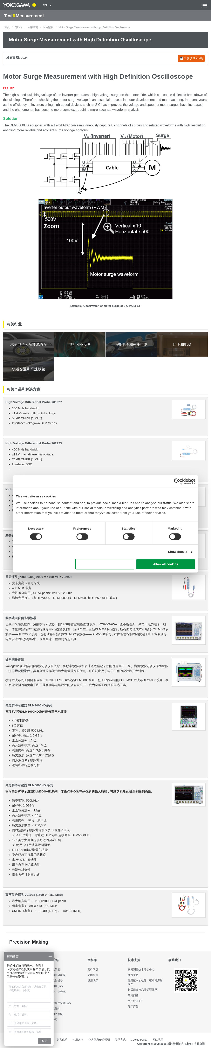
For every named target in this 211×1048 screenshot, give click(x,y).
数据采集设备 (55, 980)
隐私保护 (62, 1039)
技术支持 (134, 960)
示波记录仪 (22, 671)
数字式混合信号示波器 (20, 618)
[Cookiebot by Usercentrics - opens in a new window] (177, 481)
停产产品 (133, 1006)
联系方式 (120, 1039)
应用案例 (48, 27)
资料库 (18, 27)
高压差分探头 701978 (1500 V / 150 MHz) (34, 894)
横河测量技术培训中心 (141, 969)
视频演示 (92, 980)
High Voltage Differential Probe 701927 (33, 402)
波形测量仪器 (14, 660)
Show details (177, 551)
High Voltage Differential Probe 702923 (33, 443)
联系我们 (174, 960)
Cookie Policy (139, 1039)
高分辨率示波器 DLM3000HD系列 (28, 705)
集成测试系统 (55, 1014)
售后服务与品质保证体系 (142, 989)
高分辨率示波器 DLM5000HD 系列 (29, 785)
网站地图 (157, 1039)
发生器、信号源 (56, 991)
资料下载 (92, 969)
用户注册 (133, 1000)
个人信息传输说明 (99, 1039)
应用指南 (32, 27)
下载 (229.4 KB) (191, 58)
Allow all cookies (165, 564)
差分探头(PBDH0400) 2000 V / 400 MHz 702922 (38, 577)
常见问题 (133, 995)
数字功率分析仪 (56, 975)
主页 (7, 27)
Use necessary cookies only (104, 564)
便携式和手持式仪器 (59, 1003)
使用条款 (78, 1039)
